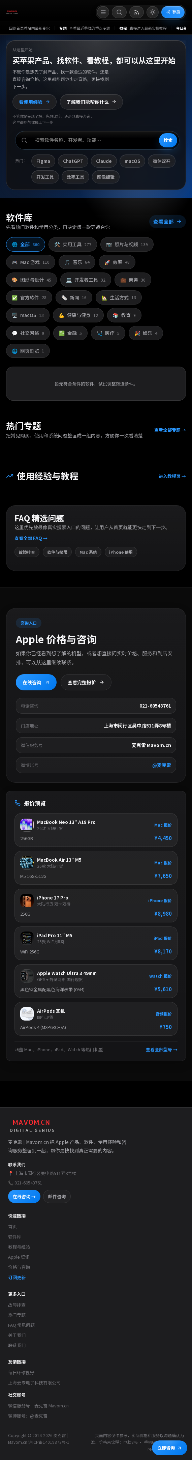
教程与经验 (19, 1246)
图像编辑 (106, 177)
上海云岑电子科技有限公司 (34, 1382)
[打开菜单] (103, 12)
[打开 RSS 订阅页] (136, 12)
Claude (104, 161)
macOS (132, 161)
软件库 (14, 1236)
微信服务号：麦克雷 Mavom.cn (38, 1405)
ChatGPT (73, 161)
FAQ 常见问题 (21, 1325)
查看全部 (167, 226)
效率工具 (75, 177)
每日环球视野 (21, 1372)
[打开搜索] (119, 12)
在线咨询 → (24, 1196)
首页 (12, 1226)
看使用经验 (34, 101)
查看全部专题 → (169, 433)
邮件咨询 (57, 1196)
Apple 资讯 (19, 1257)
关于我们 (17, 1335)
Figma (43, 161)
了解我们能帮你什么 (91, 101)
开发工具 (45, 177)
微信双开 (161, 161)
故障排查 (17, 1304)
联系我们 (17, 1345)
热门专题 (17, 1315)
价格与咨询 (19, 1267)
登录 (173, 12)
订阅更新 (17, 1277)
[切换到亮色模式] (153, 12)
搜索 (168, 140)
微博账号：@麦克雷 (27, 1415)
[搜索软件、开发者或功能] (97, 140)
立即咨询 (169, 1447)
